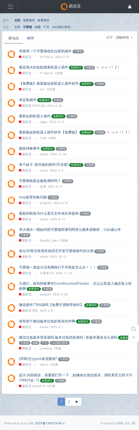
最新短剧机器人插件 (35, 116)
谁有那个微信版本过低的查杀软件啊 (47, 321)
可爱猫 (27, 27)
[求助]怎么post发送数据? (38, 358)
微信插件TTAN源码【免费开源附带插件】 (51, 304)
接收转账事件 (29, 148)
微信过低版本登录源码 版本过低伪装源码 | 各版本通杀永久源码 (68, 337)
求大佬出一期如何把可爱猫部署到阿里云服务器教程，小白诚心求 (70, 229)
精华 (30, 38)
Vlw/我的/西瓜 (61, 27)
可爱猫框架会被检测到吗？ (40, 180)
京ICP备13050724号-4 (50, 423)
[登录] (129, 6)
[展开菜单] (10, 6)
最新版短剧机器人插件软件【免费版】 (49, 132)
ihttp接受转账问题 (33, 197)
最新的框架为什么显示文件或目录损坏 (49, 213)
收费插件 (43, 20)
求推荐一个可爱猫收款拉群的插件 (45, 51)
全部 (17, 20)
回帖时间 (123, 37)
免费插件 (29, 20)
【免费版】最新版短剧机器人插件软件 (49, 83)
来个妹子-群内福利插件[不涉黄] (43, 164)
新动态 (13, 38)
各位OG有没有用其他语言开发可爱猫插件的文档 (56, 251)
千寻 (46, 27)
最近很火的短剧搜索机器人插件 (43, 67)
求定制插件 (28, 100)
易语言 (25, 57)
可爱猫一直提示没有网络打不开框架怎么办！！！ (57, 267)
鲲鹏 (38, 27)
